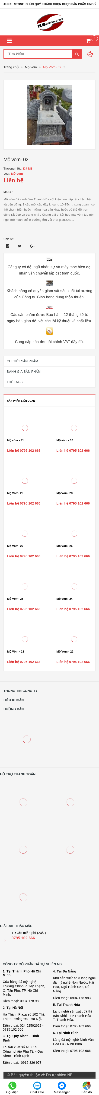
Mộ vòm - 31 (15, 440)
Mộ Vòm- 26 (65, 546)
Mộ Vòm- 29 (15, 493)
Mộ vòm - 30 (65, 440)
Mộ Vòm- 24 (65, 598)
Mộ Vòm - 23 (15, 651)
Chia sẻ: (8, 239)
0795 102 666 (23, 938)
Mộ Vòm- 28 (65, 493)
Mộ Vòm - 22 (65, 651)
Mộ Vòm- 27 (15, 546)
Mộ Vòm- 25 (15, 598)
